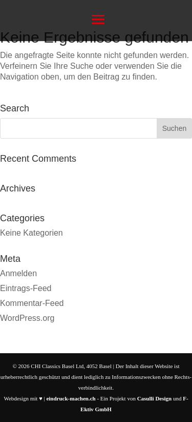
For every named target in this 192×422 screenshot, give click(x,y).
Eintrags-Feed (26, 288)
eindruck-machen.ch (70, 398)
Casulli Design (154, 398)
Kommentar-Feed (32, 303)
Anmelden (18, 273)
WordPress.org (27, 318)
